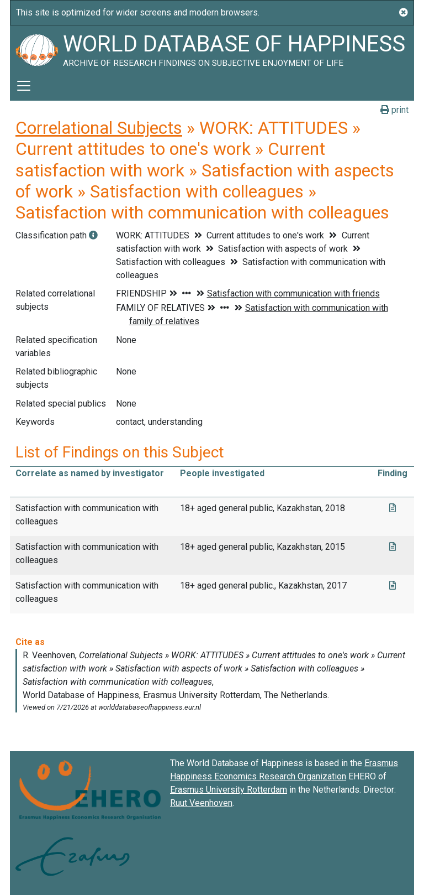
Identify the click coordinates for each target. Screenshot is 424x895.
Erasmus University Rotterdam (228, 789)
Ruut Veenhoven (201, 803)
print (394, 110)
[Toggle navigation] (23, 85)
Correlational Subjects (98, 127)
